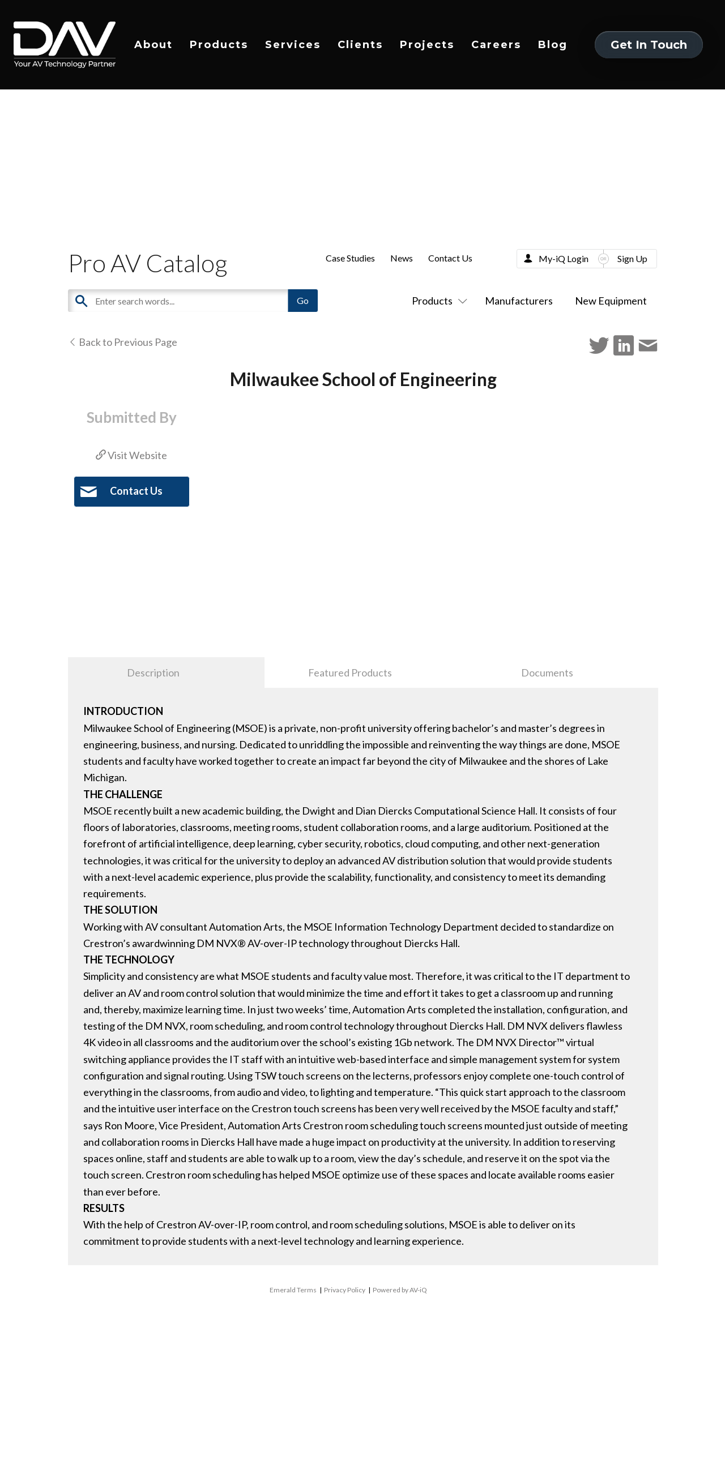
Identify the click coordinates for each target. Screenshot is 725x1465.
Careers (496, 44)
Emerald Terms (293, 1290)
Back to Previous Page (122, 342)
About (153, 44)
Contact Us (450, 257)
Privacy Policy (344, 1290)
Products (219, 44)
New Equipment (611, 300)
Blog (553, 44)
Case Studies (350, 257)
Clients (360, 44)
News (401, 257)
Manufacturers (519, 300)
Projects (427, 44)
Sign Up (632, 258)
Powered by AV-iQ (400, 1290)
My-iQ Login (563, 258)
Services (293, 44)
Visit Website (131, 455)
